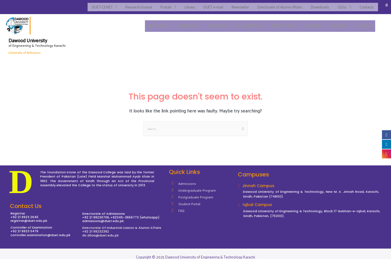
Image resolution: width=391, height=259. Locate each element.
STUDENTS (341, 22)
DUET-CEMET (94, 5)
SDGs (343, 5)
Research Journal (131, 5)
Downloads (318, 5)
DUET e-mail (208, 5)
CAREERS (365, 22)
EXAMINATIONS (248, 22)
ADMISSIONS (185, 22)
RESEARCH (314, 22)
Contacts (366, 5)
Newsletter (236, 5)
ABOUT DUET (155, 22)
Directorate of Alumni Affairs (276, 5)
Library (184, 5)
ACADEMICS (215, 22)
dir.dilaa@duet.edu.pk (100, 231)
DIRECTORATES (283, 22)
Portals (161, 5)
